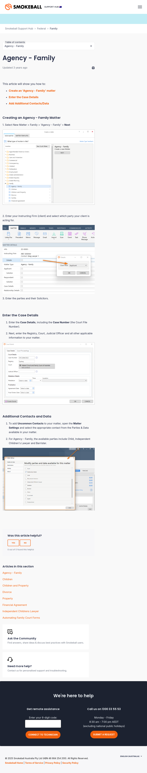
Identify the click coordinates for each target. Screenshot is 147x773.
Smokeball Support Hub (19, 28)
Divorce (7, 592)
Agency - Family (12, 572)
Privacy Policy (52, 763)
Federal (41, 28)
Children (7, 579)
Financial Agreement (15, 604)
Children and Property (16, 585)
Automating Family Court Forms (21, 617)
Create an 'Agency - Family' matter (32, 90)
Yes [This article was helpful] (13, 543)
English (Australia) (129, 756)
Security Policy (70, 763)
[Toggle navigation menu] (140, 7)
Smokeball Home (14, 763)
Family (53, 28)
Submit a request (104, 734)
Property (8, 598)
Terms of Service (34, 763)
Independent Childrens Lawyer (21, 611)
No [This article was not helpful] (25, 543)
